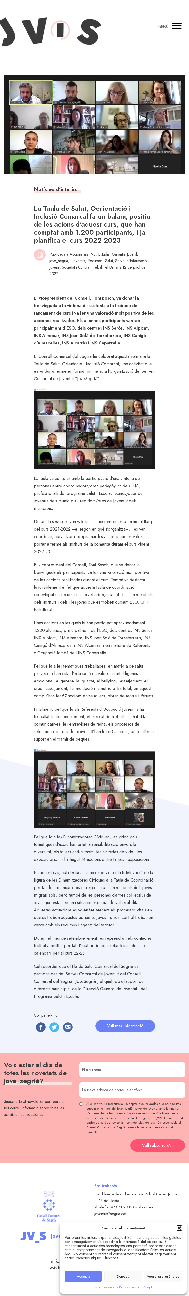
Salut (109, 260)
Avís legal (146, 1287)
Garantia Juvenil (124, 254)
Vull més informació (125, 1026)
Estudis (103, 254)
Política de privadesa (128, 1287)
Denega (123, 1276)
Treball (97, 267)
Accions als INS (83, 254)
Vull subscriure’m (158, 1145)
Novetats (77, 260)
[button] (179, 1228)
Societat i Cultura (75, 267)
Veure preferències (163, 1276)
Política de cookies (104, 1287)
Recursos (95, 260)
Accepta (83, 1276)
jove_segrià (58, 260)
